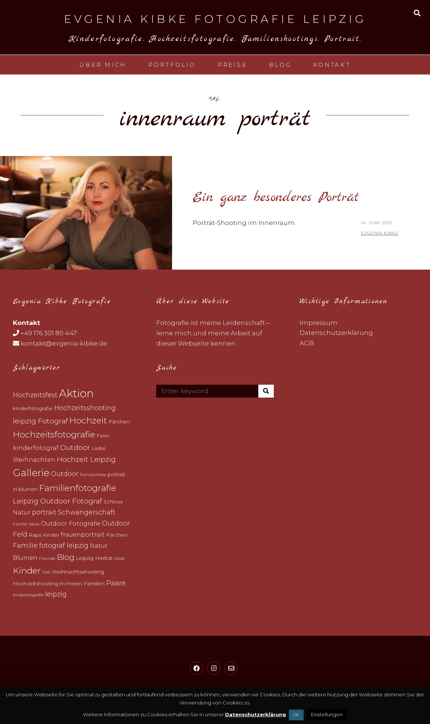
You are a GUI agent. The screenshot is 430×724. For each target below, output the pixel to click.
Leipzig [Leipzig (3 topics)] (85, 558)
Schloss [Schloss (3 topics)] (113, 502)
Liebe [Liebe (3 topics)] (99, 448)
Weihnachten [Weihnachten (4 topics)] (34, 459)
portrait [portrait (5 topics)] (44, 512)
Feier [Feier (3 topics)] (103, 436)
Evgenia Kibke (379, 233)
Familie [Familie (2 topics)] (20, 524)
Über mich (102, 64)
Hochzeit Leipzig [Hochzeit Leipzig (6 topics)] (86, 459)
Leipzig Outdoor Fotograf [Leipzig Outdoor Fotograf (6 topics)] (57, 500)
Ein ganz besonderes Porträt (276, 197)
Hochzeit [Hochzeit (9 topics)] (88, 420)
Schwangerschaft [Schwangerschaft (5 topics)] (86, 512)
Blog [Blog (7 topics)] (65, 557)
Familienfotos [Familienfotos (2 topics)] (93, 474)
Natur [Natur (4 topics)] (22, 512)
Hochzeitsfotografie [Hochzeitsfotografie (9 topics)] (54, 434)
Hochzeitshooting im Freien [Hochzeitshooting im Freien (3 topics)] (47, 583)
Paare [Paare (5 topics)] (116, 583)
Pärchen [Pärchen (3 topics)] (119, 422)
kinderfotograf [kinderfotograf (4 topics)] (36, 447)
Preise (232, 64)
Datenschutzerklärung (336, 332)
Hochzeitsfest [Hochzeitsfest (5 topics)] (35, 395)
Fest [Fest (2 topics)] (46, 572)
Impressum (319, 322)
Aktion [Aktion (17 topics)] (76, 393)
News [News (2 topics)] (34, 524)
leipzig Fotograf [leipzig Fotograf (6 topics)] (40, 420)
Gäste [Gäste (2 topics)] (119, 558)
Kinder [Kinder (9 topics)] (27, 570)
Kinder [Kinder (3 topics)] (51, 535)
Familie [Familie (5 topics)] (25, 545)
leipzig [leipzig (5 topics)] (56, 594)
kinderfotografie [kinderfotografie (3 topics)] (33, 408)
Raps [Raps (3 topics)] (35, 535)
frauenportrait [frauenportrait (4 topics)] (83, 534)
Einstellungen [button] (327, 714)
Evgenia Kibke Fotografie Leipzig (215, 19)
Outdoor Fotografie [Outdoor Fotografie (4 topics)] (71, 523)
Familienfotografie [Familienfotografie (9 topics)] (77, 488)
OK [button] (296, 714)
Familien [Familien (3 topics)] (94, 583)
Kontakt (331, 64)
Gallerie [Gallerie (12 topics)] (31, 472)
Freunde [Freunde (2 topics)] (47, 558)
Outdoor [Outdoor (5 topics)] (64, 474)
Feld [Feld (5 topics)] (20, 534)
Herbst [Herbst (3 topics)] (103, 558)
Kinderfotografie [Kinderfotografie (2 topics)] (28, 595)
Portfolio (172, 64)
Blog (280, 64)
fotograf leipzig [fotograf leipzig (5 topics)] (63, 545)
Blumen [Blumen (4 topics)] (25, 557)
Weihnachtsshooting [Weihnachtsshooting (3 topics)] (78, 572)
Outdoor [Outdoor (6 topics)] (75, 447)
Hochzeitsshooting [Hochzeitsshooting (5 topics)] (85, 408)
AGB (307, 343)
